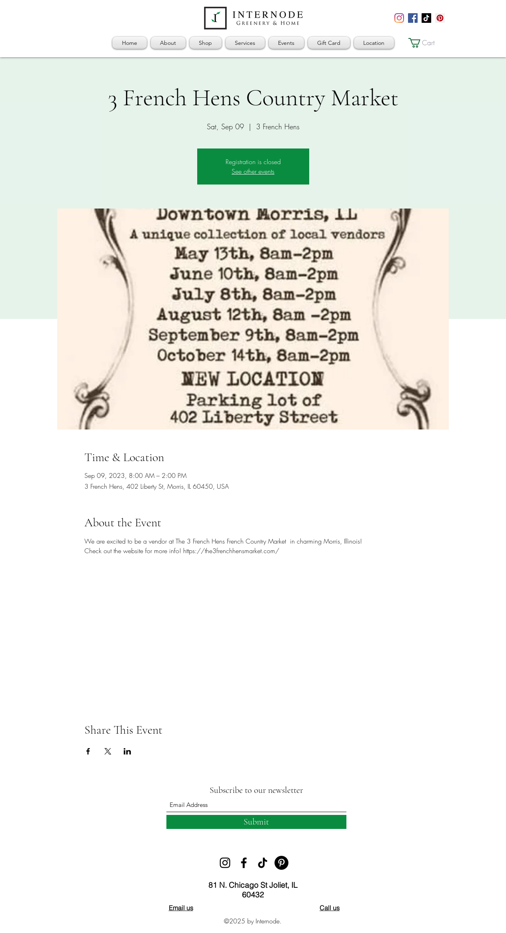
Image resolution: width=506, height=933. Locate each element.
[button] (426, 43)
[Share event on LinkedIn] (127, 751)
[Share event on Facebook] (88, 751)
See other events (253, 171)
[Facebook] (413, 18)
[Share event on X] (108, 751)
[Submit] (256, 822)
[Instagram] (399, 18)
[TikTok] (426, 18)
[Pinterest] (440, 18)
